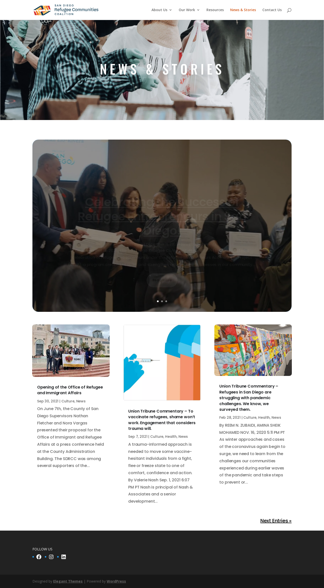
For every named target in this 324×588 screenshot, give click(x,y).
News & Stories (243, 10)
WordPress (116, 581)
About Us (159, 10)
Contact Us (272, 10)
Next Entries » (276, 520)
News (81, 401)
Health (171, 436)
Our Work (187, 10)
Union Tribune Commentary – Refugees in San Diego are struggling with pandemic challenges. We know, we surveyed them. (248, 397)
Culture (68, 401)
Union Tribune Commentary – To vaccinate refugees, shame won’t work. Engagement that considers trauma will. (162, 419)
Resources (215, 10)
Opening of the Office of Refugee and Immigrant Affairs (70, 390)
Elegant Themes (68, 581)
